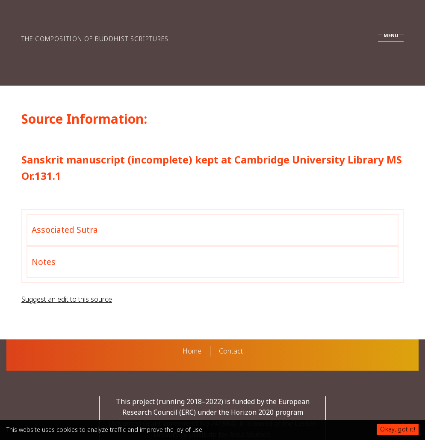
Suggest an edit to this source (66, 299)
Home (192, 351)
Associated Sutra (65, 229)
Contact (231, 351)
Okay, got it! (397, 429)
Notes (44, 262)
